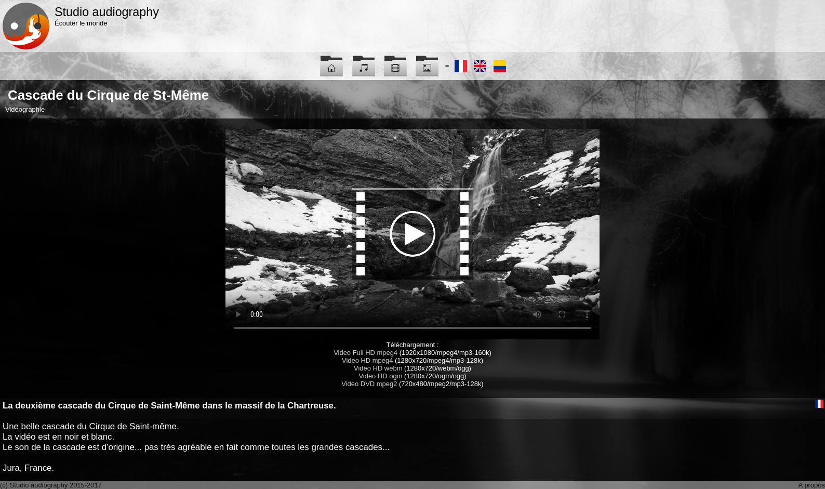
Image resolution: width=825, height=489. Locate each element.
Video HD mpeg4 (367, 360)
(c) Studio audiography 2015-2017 (51, 485)
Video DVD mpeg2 (369, 384)
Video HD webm (378, 368)
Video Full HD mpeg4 (365, 352)
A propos (812, 485)
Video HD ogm (380, 376)
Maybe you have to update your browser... (412, 234)
